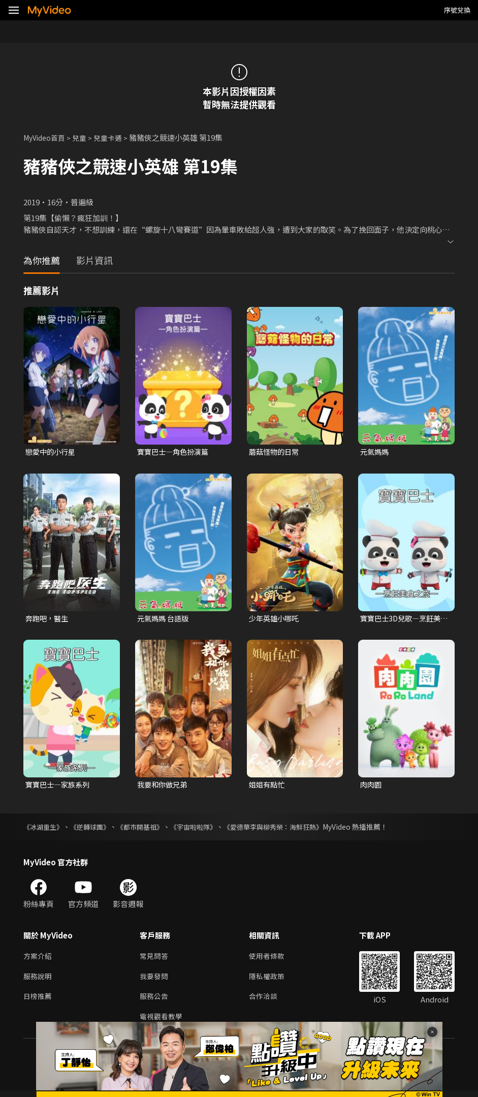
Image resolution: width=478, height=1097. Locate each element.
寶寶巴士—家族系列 (59, 786)
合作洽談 (267, 1001)
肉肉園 (371, 786)
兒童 (84, 137)
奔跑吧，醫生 (48, 619)
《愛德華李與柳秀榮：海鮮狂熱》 (290, 829)
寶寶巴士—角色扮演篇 (175, 452)
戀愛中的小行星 (52, 452)
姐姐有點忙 (268, 786)
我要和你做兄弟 (163, 786)
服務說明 (38, 980)
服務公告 (155, 1001)
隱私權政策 (271, 980)
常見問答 (155, 958)
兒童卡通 (114, 137)
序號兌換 (457, 10)
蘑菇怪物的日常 (275, 452)
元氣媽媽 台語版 (164, 619)
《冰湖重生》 (44, 829)
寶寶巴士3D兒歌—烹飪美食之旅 (403, 619)
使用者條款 (271, 958)
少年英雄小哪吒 (275, 619)
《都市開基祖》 (148, 829)
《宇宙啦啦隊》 (205, 829)
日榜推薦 (38, 1001)
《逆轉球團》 (94, 829)
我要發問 (155, 980)
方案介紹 (38, 958)
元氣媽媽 (375, 452)
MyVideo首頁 (46, 137)
